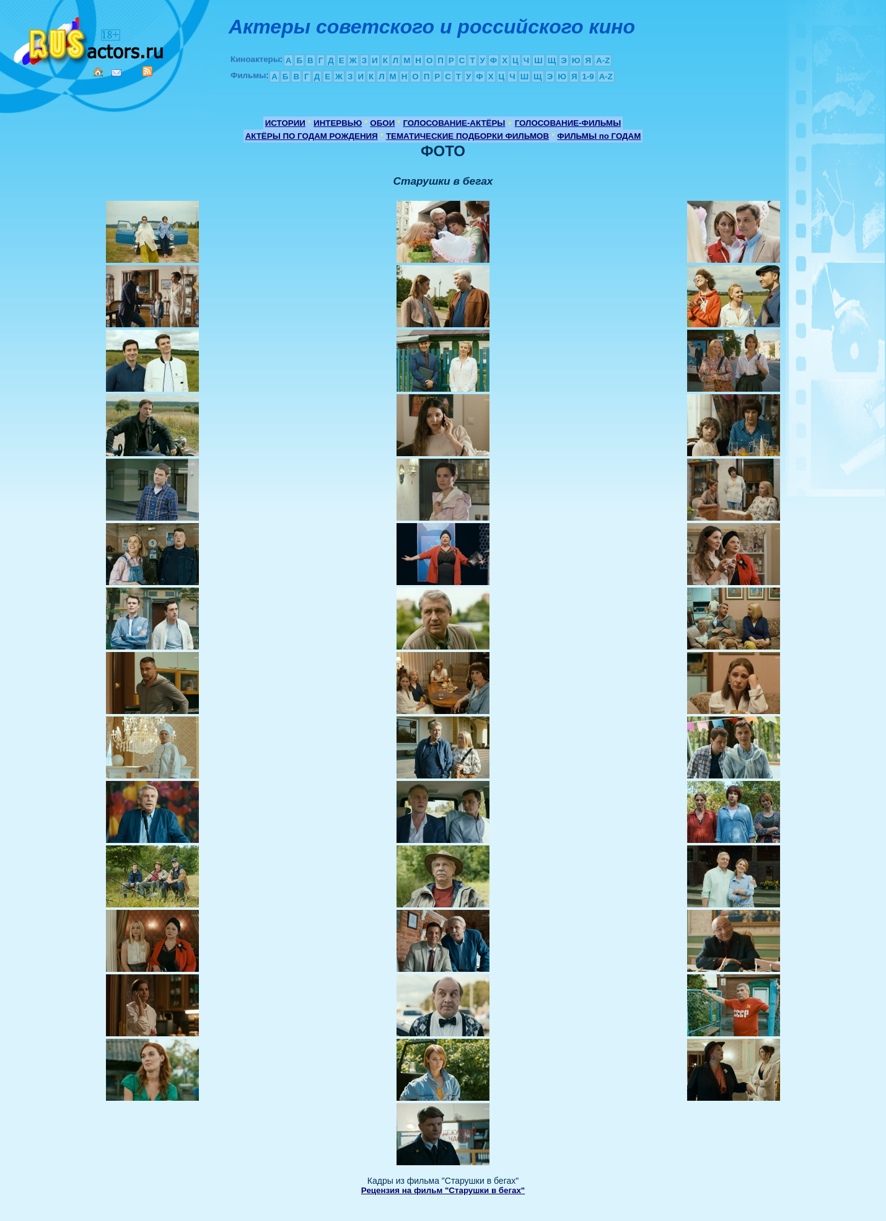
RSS (147, 71)
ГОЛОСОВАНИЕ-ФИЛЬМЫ (568, 123)
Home (98, 72)
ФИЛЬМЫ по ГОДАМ (599, 136)
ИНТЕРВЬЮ (338, 123)
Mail (116, 72)
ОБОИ (382, 123)
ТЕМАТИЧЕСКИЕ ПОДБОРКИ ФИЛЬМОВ (467, 136)
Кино (89, 38)
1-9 (588, 76)
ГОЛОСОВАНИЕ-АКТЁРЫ (454, 123)
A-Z (603, 60)
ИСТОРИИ (285, 123)
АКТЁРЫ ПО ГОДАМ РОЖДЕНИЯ (311, 136)
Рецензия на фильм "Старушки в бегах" (443, 1190)
